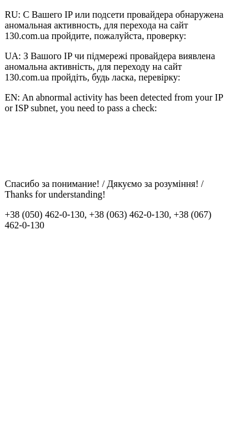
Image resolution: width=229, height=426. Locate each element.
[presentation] (95, 146)
